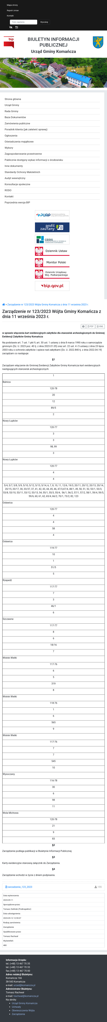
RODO (8, 190)
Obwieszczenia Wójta (23, 1010)
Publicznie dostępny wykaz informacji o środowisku (34, 159)
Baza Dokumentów (15, 117)
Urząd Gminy (12, 105)
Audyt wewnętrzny (15, 178)
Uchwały (16, 1006)
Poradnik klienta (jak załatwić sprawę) (26, 129)
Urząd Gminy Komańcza (24, 1003)
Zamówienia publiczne (17, 123)
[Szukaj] (23, 22)
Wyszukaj (44, 22)
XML (100, 326)
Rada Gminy (11, 111)
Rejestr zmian (13, 10)
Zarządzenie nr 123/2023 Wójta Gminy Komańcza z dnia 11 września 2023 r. (47, 304)
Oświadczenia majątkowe (19, 141)
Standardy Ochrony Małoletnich (22, 172)
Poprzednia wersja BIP (17, 202)
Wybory (9, 147)
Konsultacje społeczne (17, 184)
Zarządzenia (18, 1014)
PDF (91, 326)
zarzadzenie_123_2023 (18, 887)
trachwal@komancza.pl (26, 996)
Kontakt (10, 16)
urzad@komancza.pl (24, 985)
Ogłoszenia (11, 135)
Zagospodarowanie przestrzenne (23, 153)
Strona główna (13, 99)
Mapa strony (12, 5)
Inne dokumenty (14, 165)
